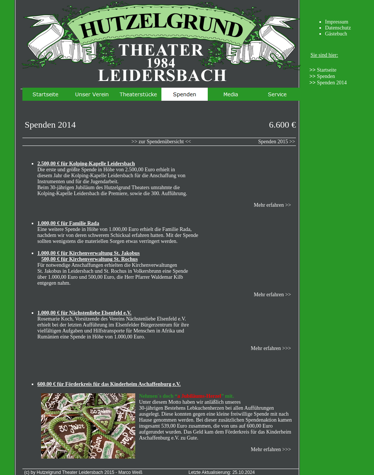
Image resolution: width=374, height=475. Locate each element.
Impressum (336, 22)
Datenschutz (338, 28)
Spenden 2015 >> (276, 141)
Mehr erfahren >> (272, 205)
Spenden (326, 76)
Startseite (326, 70)
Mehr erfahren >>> (271, 449)
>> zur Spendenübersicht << (161, 141)
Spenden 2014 (332, 82)
